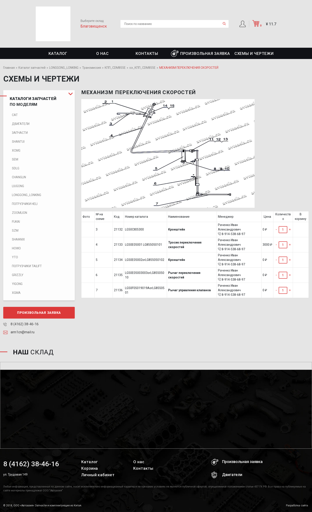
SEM (15, 159)
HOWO (16, 248)
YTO (15, 257)
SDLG (15, 168)
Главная (9, 67)
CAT (15, 115)
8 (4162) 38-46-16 (21, 324)
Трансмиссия (91, 67)
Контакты (147, 53)
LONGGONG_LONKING (63, 67)
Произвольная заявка (200, 53)
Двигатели (20, 124)
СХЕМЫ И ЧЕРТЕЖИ (254, 53)
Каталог (58, 53)
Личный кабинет (98, 475)
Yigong (17, 284)
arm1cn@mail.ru (18, 332)
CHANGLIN (19, 177)
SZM (15, 230)
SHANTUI (18, 141)
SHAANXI (18, 239)
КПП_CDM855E (115, 67)
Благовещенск (94, 26)
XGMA (16, 292)
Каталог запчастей (32, 67)
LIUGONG (18, 186)
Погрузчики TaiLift (27, 266)
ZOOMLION (19, 212)
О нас (102, 53)
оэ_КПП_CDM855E (142, 67)
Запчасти (20, 132)
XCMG (16, 150)
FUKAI (16, 221)
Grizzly (17, 275)
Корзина (89, 468)
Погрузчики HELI (24, 204)
